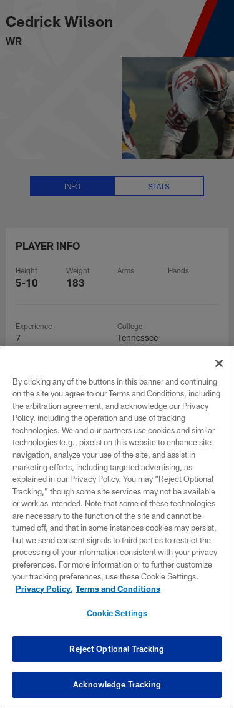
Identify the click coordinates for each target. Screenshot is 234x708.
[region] (117, 527)
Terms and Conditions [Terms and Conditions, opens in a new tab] (118, 589)
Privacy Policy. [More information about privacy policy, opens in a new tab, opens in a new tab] (44, 589)
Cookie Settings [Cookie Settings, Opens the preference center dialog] (117, 613)
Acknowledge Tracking (117, 684)
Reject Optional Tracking (116, 649)
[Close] (219, 363)
